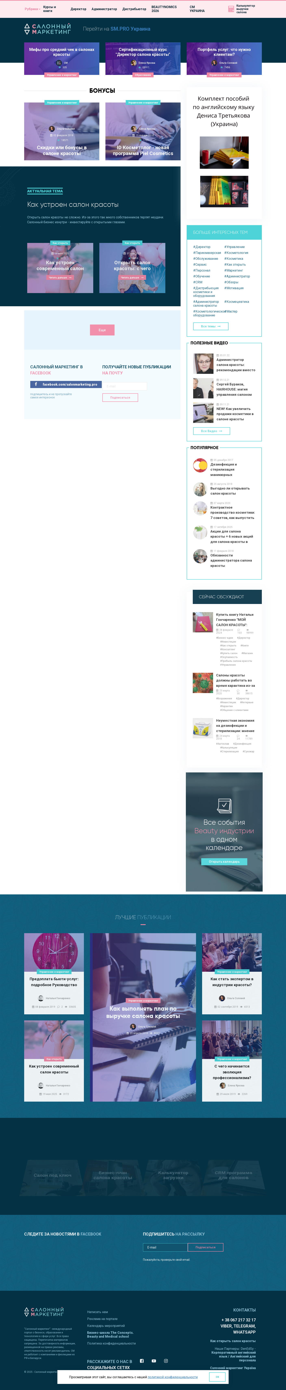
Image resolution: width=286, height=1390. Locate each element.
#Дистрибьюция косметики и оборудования (206, 292)
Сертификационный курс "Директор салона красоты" (143, 52)
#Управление (234, 247)
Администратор (104, 9)
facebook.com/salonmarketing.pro (66, 384)
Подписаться (120, 397)
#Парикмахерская (207, 253)
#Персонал (201, 270)
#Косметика (233, 259)
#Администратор (237, 276)
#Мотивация (234, 288)
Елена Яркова (147, 62)
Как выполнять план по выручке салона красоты (143, 1012)
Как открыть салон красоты (233, 1341)
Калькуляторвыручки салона (245, 9)
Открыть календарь (224, 861)
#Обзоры (231, 282)
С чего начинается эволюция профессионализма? (232, 1072)
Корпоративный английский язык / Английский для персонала (233, 1356)
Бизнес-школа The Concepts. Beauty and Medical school (110, 1334)
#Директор (201, 247)
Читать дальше (58, 277)
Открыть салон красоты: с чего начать (132, 266)
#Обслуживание (205, 259)
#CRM (197, 282)
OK (217, 1377)
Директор (78, 9)
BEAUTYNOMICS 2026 (164, 9)
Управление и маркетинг (62, 75)
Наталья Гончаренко (58, 998)
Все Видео (209, 431)
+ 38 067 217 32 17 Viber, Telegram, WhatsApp (238, 1326)
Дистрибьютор (134, 9)
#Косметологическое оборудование (208, 313)
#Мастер (230, 311)
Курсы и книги (49, 9)
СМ (66, 62)
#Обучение (201, 276)
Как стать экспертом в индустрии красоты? (232, 982)
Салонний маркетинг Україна (233, 1368)
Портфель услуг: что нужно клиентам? (224, 52)
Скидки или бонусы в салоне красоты (62, 150)
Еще (102, 330)
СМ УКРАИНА (197, 9)
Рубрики (31, 9)
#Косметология (236, 253)
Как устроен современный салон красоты (60, 266)
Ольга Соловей (228, 62)
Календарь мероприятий (106, 1326)
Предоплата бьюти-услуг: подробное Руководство (54, 982)
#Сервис (200, 264)
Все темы (208, 326)
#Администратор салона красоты (206, 303)
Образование (143, 75)
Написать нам (97, 1312)
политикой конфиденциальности (173, 1377)
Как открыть (60, 243)
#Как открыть (235, 264)
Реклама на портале (102, 1319)
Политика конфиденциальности (111, 1343)
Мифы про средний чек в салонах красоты (61, 52)
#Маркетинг (233, 270)
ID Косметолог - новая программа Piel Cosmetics (143, 150)
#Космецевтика (236, 302)
